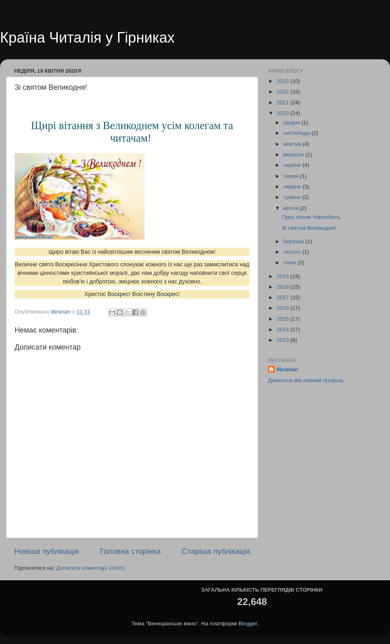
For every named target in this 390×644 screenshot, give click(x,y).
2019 (283, 276)
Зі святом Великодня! (309, 228)
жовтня (293, 144)
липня (291, 176)
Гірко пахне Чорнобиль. (312, 217)
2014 (283, 329)
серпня (293, 165)
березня (294, 241)
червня (293, 187)
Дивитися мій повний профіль (306, 380)
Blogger (247, 623)
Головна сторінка (130, 551)
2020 (283, 113)
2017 (283, 297)
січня (290, 262)
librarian (287, 369)
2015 (283, 319)
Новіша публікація (46, 551)
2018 (283, 287)
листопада (297, 133)
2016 (283, 308)
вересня (294, 154)
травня (292, 197)
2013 (283, 340)
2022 (283, 92)
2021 (283, 102)
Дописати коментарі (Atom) (90, 568)
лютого (292, 252)
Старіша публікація (216, 551)
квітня (291, 208)
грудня (292, 122)
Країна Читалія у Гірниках (87, 37)
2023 (283, 81)
